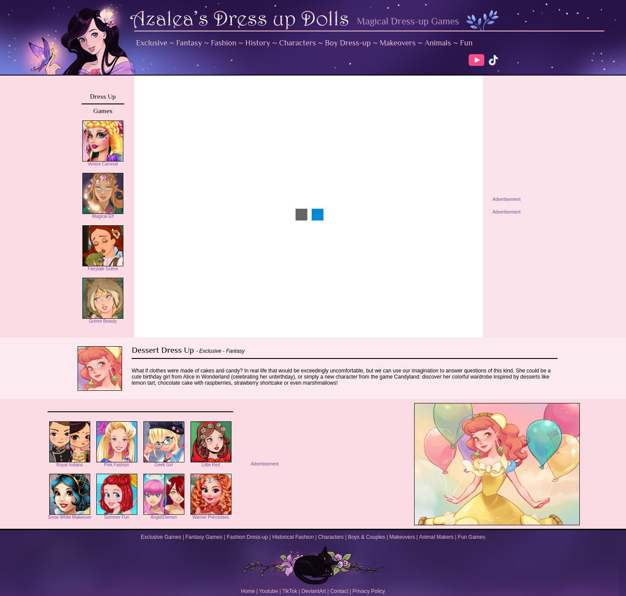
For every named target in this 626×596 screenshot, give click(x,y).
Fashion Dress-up (247, 537)
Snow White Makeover (69, 515)
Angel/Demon (163, 515)
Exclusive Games (161, 537)
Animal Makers (436, 537)
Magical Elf (102, 214)
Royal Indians (69, 462)
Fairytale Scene (102, 266)
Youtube (268, 591)
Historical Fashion (293, 537)
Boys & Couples (366, 537)
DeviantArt (314, 591)
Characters (297, 42)
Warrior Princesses (211, 515)
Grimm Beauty (102, 319)
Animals (438, 42)
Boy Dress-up (348, 42)
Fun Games (471, 537)
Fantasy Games (203, 537)
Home (248, 591)
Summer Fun (116, 515)
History (257, 42)
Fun (466, 42)
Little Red (211, 462)
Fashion (224, 42)
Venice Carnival (102, 162)
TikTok (289, 591)
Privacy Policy (369, 591)
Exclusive (151, 42)
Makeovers (398, 42)
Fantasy (189, 42)
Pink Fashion (116, 462)
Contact (339, 591)
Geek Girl (163, 462)
